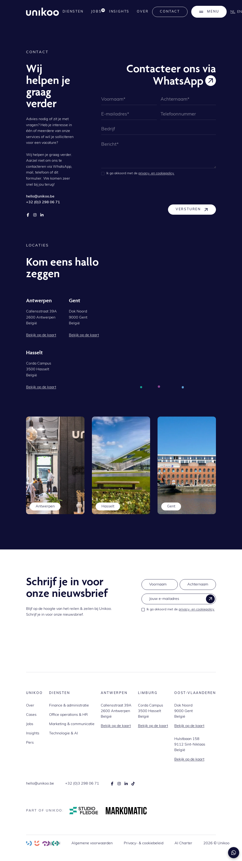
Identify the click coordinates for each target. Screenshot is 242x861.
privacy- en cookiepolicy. (156, 173)
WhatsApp (62, 167)
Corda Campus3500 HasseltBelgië (150, 711)
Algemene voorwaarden (92, 843)
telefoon (42, 172)
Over (142, 11)
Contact (170, 11)
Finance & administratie (69, 705)
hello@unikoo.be (40, 783)
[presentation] (136, 190)
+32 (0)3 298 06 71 (82, 783)
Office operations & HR (68, 715)
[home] (42, 12)
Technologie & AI (63, 733)
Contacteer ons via (171, 68)
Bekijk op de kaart (116, 726)
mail (29, 172)
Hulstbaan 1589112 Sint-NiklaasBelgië (189, 744)
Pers (30, 743)
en (57, 843)
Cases (31, 715)
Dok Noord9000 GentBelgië (183, 711)
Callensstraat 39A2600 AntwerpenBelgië (116, 711)
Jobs (29, 724)
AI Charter (183, 843)
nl (232, 12)
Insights (119, 11)
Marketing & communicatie (71, 724)
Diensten (73, 11)
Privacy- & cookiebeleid (143, 843)
